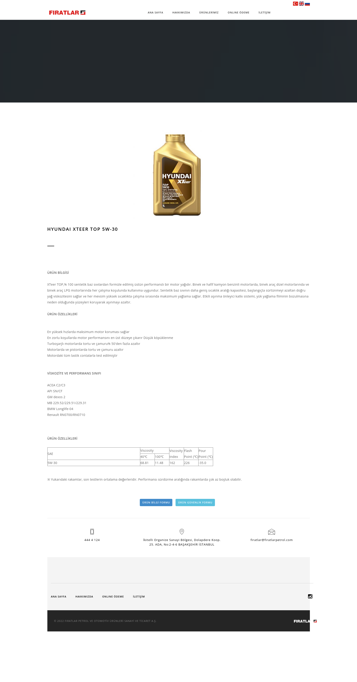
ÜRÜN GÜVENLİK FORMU (195, 502)
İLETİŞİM (265, 12)
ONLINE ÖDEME (238, 12)
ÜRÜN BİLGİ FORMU (156, 502)
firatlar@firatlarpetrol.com (271, 540)
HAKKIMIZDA (181, 12)
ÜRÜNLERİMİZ (209, 12)
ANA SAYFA (155, 12)
